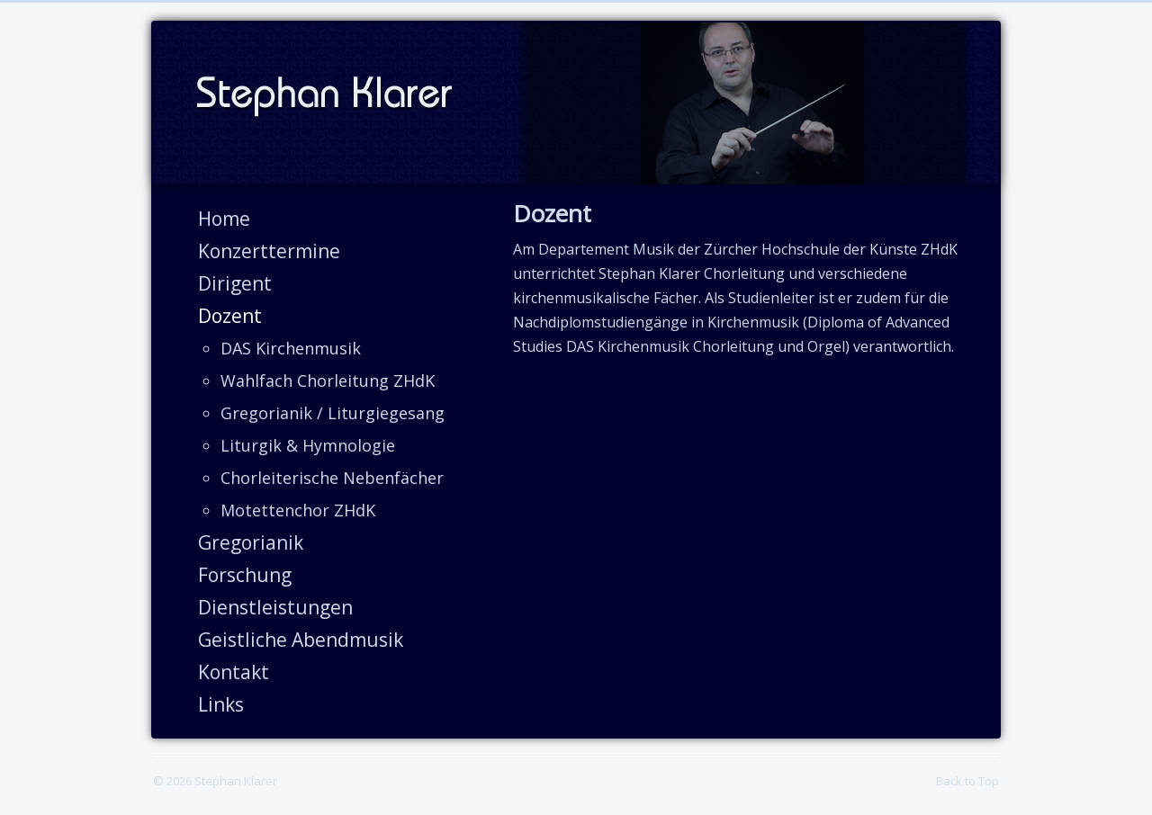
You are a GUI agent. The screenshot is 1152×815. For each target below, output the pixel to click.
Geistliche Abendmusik (300, 639)
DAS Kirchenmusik (290, 348)
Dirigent (235, 283)
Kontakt (233, 672)
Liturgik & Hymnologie (307, 445)
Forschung (245, 574)
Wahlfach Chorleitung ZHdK (327, 380)
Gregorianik (250, 542)
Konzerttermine (269, 251)
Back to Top (967, 781)
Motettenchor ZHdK (297, 510)
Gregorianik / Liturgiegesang (332, 413)
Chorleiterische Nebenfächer (332, 477)
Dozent (230, 315)
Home (224, 218)
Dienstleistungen (275, 607)
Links (221, 704)
